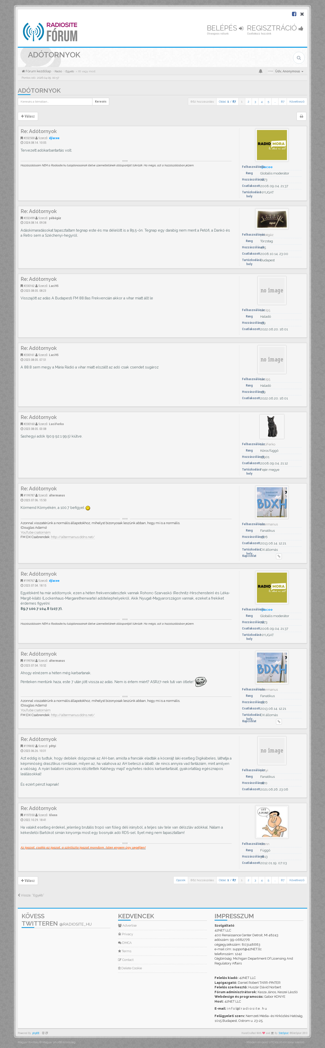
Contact (126, 960)
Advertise (127, 925)
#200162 (29, 286)
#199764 (29, 661)
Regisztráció (275, 28)
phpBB (35, 1033)
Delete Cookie (130, 968)
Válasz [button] (28, 116)
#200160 (29, 424)
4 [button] (262, 101)
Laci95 (54, 286)
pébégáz (55, 218)
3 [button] (255, 101)
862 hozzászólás (202, 101)
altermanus (57, 495)
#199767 (29, 581)
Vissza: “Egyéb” (31, 895)
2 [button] (248, 101)
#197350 (29, 815)
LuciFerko (56, 424)
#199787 (29, 495)
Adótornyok (39, 90)
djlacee (54, 138)
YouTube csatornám (36, 532)
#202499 (29, 218)
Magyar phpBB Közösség (58, 1042)
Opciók (181, 880)
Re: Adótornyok (39, 131)
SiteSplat (283, 1033)
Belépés (225, 28)
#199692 (29, 746)
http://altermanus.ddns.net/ (73, 537)
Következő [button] (296, 101)
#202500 (29, 138)
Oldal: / (227, 101)
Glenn (53, 815)
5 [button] (268, 101)
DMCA (125, 943)
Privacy (125, 934)
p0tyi (52, 746)
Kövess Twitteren (57, 919)
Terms (124, 951)
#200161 (29, 355)
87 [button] (282, 101)
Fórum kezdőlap (38, 71)
